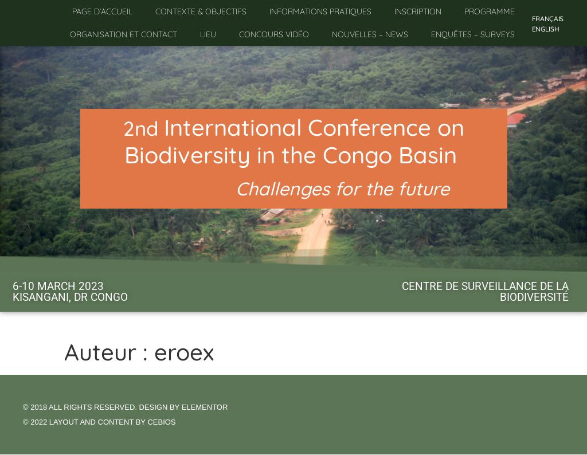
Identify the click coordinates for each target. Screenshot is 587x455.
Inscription (417, 11)
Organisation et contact (123, 34)
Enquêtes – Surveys (473, 34)
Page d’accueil (102, 11)
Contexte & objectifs (200, 11)
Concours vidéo (274, 34)
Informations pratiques (320, 11)
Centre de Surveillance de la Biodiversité (485, 292)
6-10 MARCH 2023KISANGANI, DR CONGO (70, 292)
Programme (489, 11)
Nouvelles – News (370, 34)
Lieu (208, 34)
